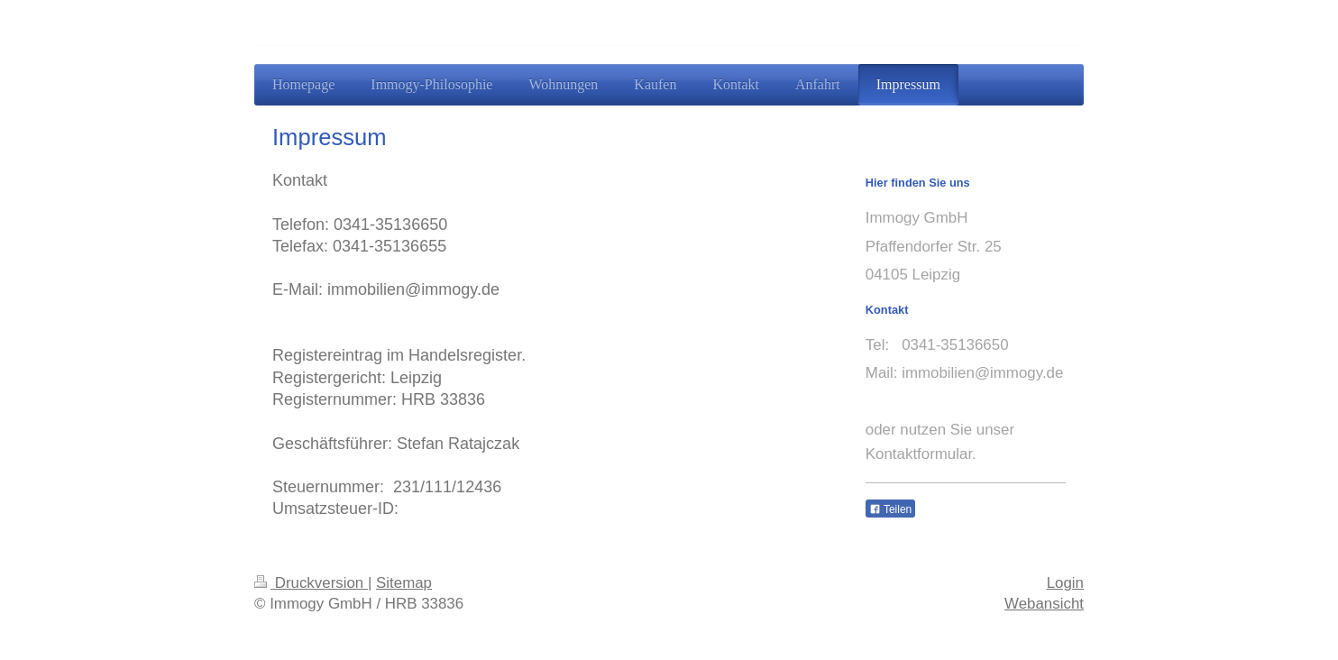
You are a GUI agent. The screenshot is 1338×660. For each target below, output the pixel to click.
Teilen (890, 509)
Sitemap (404, 582)
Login (1065, 582)
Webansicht (1044, 603)
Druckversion (311, 582)
